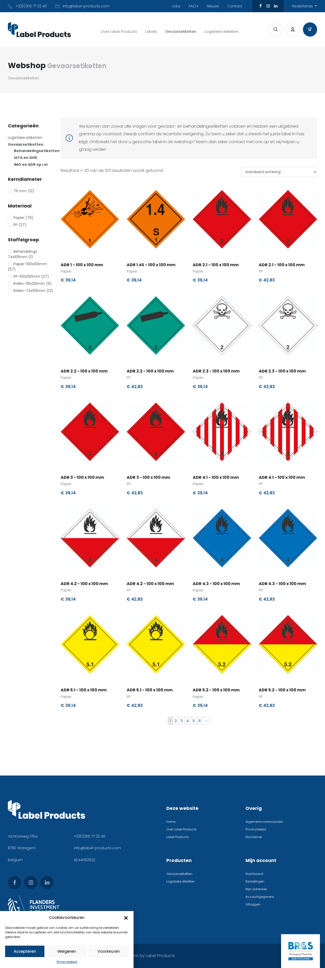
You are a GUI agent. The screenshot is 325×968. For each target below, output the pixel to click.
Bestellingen (255, 881)
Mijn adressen (256, 889)
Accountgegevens (260, 897)
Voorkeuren (109, 951)
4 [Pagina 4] (187, 720)
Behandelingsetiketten (37, 150)
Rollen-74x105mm (29, 290)
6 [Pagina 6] (200, 720)
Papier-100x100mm (30, 263)
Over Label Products (119, 31)
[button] (125, 917)
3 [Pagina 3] (182, 720)
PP (15, 224)
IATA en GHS (25, 157)
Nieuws (213, 6)
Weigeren (66, 951)
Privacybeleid (67, 962)
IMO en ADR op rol (30, 164)
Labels (151, 31)
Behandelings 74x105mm (22, 254)
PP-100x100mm (26, 276)
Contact (234, 6)
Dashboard (254, 874)
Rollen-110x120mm (29, 283)
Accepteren (25, 951)
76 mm (20, 190)
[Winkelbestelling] (279, 172)
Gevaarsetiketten (180, 31)
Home (170, 822)
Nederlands (303, 6)
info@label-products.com (97, 848)
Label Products (177, 837)
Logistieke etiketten (221, 31)
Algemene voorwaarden (264, 822)
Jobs (176, 6)
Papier (18, 217)
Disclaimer (254, 837)
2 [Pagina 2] (176, 720)
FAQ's (194, 6)
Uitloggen (253, 904)
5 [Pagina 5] (194, 720)
